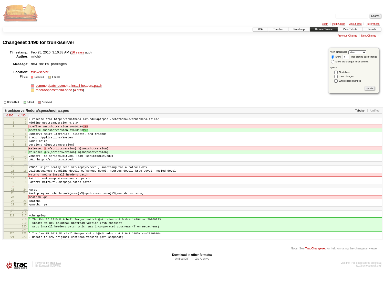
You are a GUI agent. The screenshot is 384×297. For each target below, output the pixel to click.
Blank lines (344, 72)
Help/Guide (338, 24)
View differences (338, 52)
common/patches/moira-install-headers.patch (69, 85)
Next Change (368, 35)
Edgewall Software (49, 290)
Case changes (346, 76)
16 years (77, 52)
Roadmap (299, 29)
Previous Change (347, 35)
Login (325, 24)
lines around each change (359, 57)
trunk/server (60, 42)
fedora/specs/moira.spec (54, 90)
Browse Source (324, 29)
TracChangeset (315, 272)
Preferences (373, 24)
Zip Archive (202, 283)
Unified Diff (182, 283)
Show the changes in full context (350, 61)
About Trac (355, 24)
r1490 (21, 115)
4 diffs (78, 90)
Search (372, 29)
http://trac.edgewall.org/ (368, 290)
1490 (33, 42)
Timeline (278, 29)
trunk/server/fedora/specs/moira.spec (37, 110)
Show (336, 57)
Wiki (260, 29)
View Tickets (350, 29)
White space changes (350, 81)
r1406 (9, 115)
